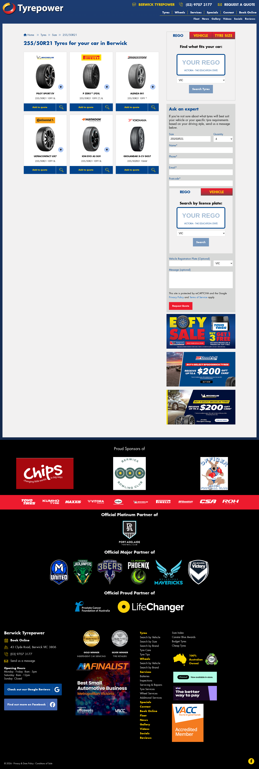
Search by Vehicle (150, 637)
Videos (227, 18)
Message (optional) (180, 270)
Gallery (216, 18)
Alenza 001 (137, 93)
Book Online (248, 12)
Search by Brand (149, 646)
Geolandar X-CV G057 (137, 156)
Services (196, 12)
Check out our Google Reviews (33, 689)
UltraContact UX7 (45, 156)
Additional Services (151, 697)
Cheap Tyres (179, 645)
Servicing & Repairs (151, 685)
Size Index (178, 633)
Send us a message (22, 661)
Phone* (173, 156)
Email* (173, 167)
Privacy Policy (176, 297)
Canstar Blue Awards (183, 637)
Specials (212, 12)
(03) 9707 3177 (199, 4)
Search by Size (148, 641)
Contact (228, 12)
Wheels (180, 12)
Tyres (165, 12)
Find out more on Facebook (31, 704)
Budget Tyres (179, 641)
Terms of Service (198, 297)
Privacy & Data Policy (24, 763)
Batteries (144, 676)
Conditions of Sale (43, 763)
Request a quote (236, 4)
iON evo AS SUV (91, 156)
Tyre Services (147, 689)
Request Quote (180, 305)
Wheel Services (148, 693)
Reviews (250, 18)
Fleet (196, 18)
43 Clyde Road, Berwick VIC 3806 (33, 647)
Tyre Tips (145, 654)
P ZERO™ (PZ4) (91, 93)
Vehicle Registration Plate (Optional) (189, 258)
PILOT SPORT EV (45, 93)
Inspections (146, 680)
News (205, 18)
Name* (173, 145)
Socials (238, 18)
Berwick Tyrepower (153, 4)
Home (29, 35)
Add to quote (39, 107)
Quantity (218, 134)
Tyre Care (145, 650)
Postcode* (175, 178)
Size (171, 134)
